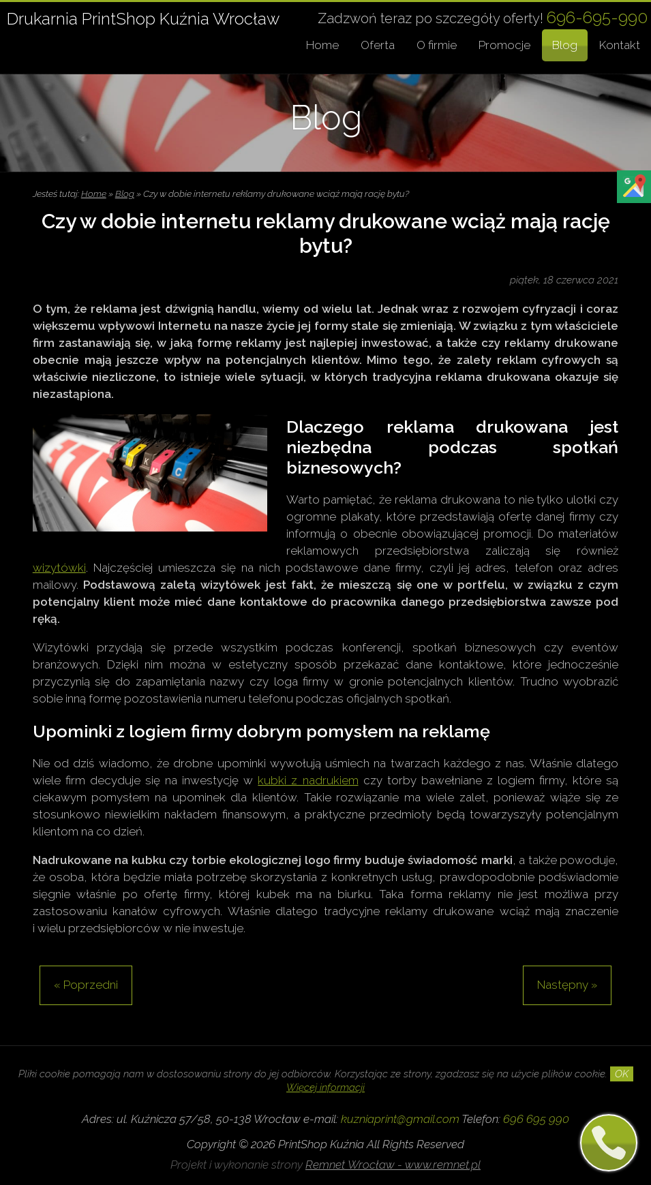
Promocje (504, 45)
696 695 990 (536, 1119)
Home (322, 45)
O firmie (437, 45)
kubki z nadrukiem (308, 780)
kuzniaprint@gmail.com (400, 1119)
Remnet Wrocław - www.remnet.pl (393, 1164)
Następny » (567, 984)
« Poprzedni (86, 984)
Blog (564, 45)
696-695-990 (597, 17)
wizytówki (59, 567)
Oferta (378, 45)
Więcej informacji (325, 1087)
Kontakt (619, 45)
